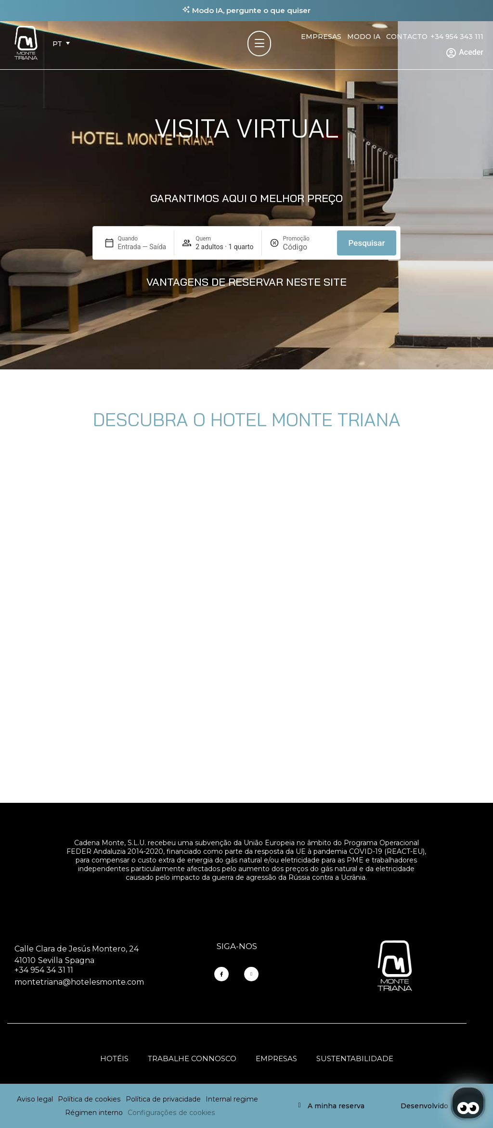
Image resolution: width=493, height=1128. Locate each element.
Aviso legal (35, 1099)
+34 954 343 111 (456, 36)
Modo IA (363, 36)
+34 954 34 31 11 (43, 970)
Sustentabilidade (354, 1058)
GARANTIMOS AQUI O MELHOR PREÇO (246, 198)
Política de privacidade (163, 1099)
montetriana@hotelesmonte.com (79, 982)
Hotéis (114, 1058)
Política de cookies (89, 1099)
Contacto (407, 36)
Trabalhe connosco (192, 1058)
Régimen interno (94, 1112)
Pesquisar (367, 243)
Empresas (321, 36)
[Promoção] (306, 247)
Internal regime (232, 1099)
